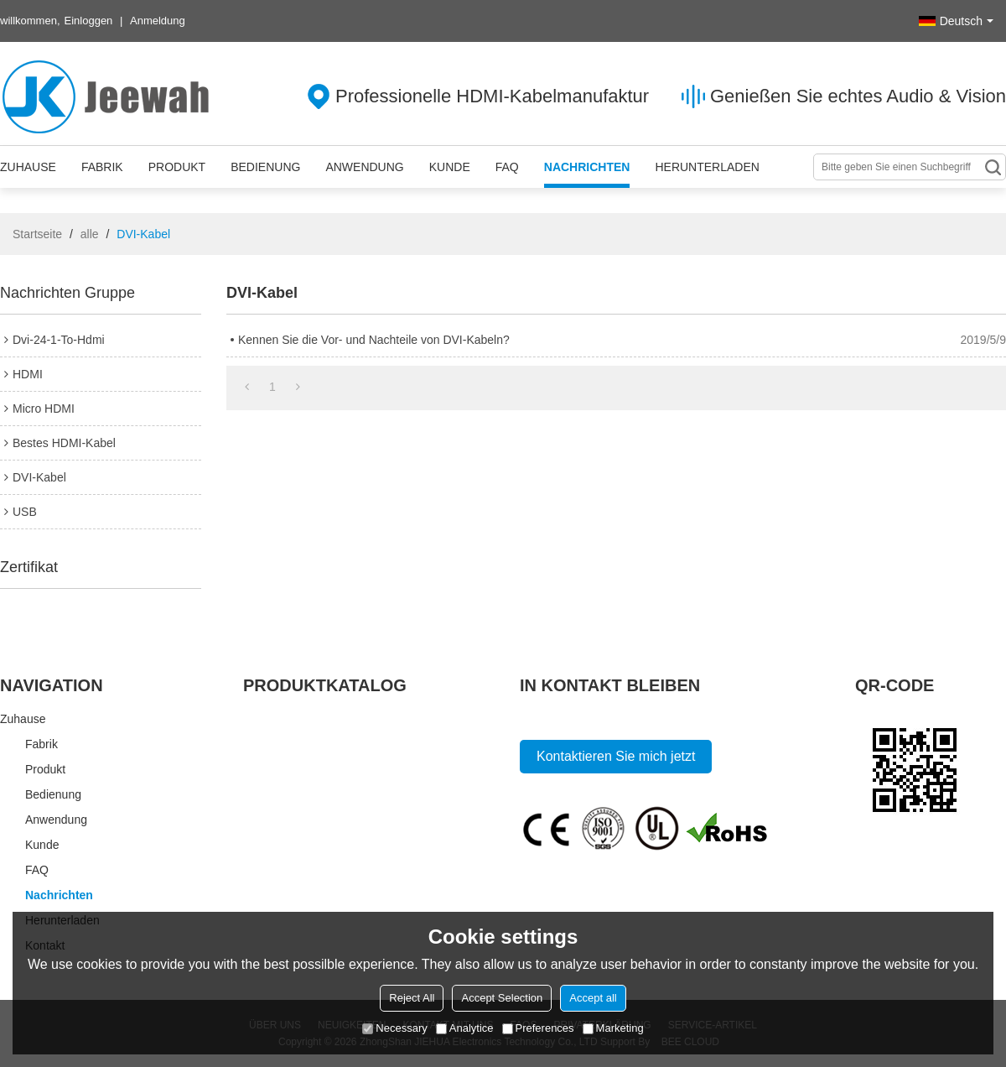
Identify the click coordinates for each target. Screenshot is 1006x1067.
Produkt (176, 167)
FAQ (507, 167)
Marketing (613, 1028)
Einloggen (89, 20)
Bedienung (265, 167)
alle (89, 234)
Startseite (37, 234)
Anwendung (364, 167)
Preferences (538, 1028)
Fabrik (102, 167)
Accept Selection (501, 998)
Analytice (465, 1028)
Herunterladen (707, 167)
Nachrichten (587, 167)
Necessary (394, 1028)
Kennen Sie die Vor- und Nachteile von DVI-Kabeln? (374, 339)
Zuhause (28, 167)
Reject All (411, 998)
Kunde (449, 167)
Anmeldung (157, 20)
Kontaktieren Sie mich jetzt (616, 756)
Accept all (592, 998)
